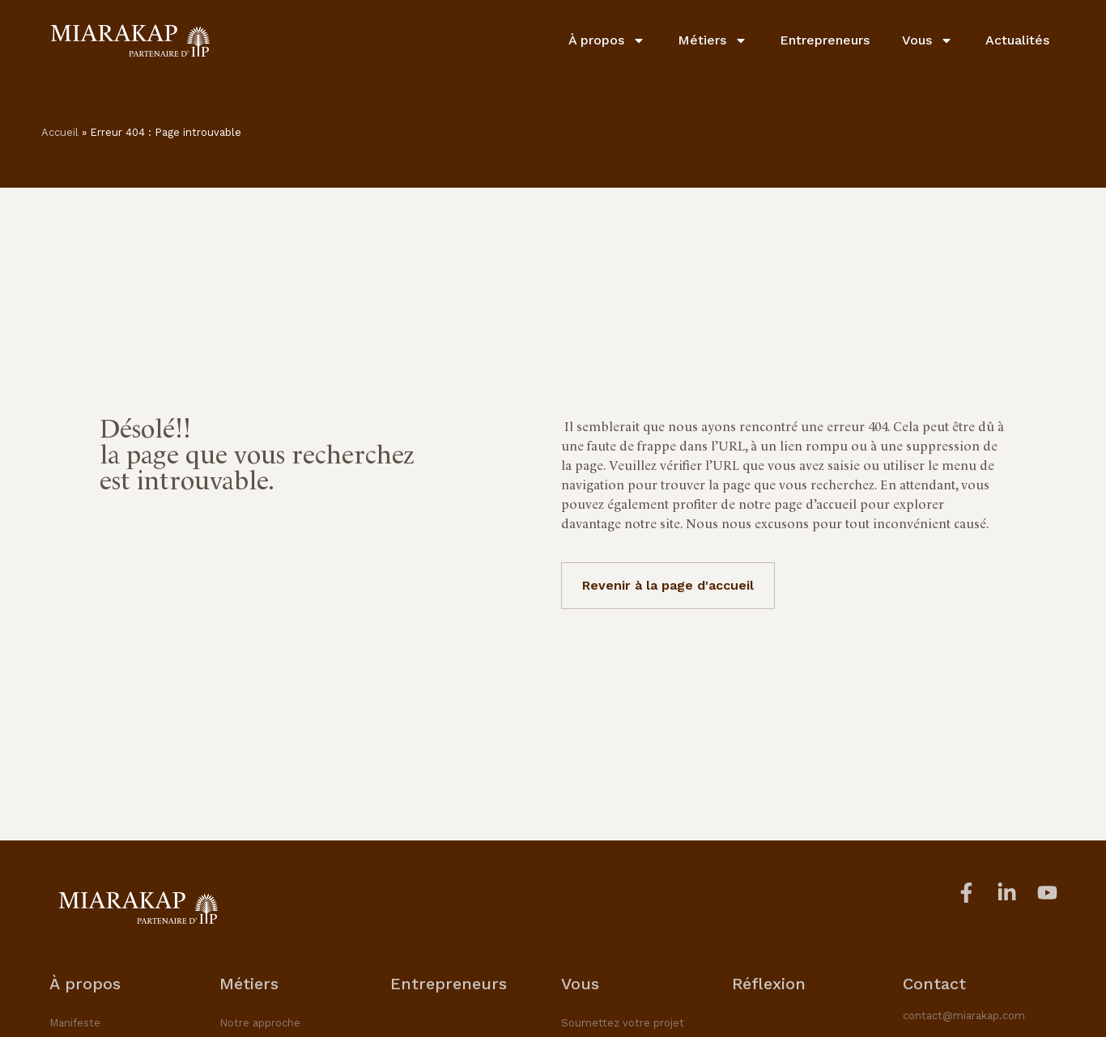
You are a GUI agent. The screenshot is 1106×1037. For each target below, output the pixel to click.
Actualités (1017, 40)
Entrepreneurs (825, 40)
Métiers (712, 40)
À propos (606, 40)
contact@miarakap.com (964, 1015)
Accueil (60, 132)
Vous (927, 40)
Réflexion (769, 983)
